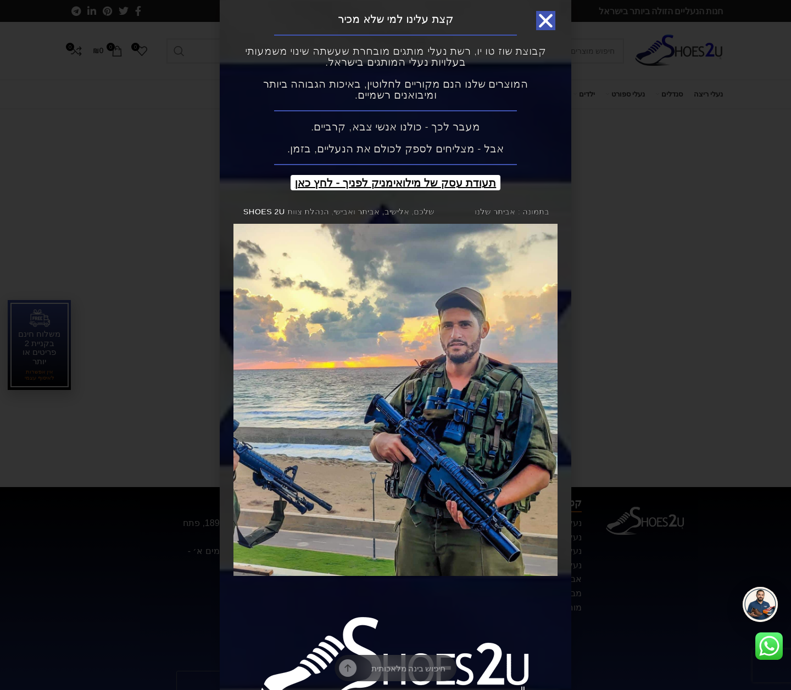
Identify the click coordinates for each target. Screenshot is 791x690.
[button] (545, 20)
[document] (395, 345)
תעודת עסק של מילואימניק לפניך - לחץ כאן (396, 183)
